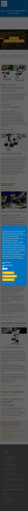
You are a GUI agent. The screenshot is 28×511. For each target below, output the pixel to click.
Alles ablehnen (8, 272)
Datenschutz (5, 283)
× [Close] (26, 226)
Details (5, 268)
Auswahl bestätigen (9, 276)
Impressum (11, 283)
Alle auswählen (8, 279)
